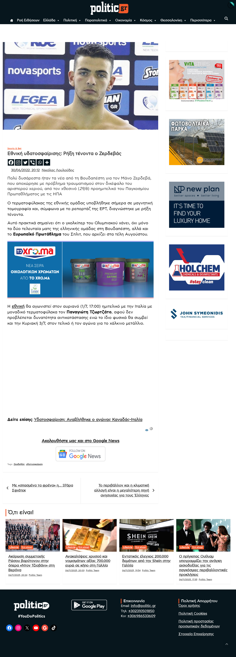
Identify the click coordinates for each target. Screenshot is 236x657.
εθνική (18, 306)
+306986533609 (141, 616)
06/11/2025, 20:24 (17, 575)
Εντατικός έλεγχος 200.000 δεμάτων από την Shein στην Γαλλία (146, 561)
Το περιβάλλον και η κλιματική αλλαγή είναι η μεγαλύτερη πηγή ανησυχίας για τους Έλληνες (121, 490)
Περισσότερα (203, 20)
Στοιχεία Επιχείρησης (196, 634)
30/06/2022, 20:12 (25, 170)
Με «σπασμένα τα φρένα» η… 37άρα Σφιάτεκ (42, 488)
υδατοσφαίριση (34, 464)
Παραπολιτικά (98, 20)
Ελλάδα (51, 20)
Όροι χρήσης (189, 606)
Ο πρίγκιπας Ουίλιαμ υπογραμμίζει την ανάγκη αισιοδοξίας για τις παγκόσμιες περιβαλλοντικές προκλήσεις (203, 566)
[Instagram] (18, 162)
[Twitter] (25, 162)
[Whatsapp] (40, 162)
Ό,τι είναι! (27, 547)
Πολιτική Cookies (192, 613)
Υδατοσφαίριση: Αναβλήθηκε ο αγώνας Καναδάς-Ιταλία (88, 420)
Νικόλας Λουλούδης (58, 170)
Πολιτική (72, 20)
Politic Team (35, 575)
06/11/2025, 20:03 (74, 570)
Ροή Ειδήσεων (28, 20)
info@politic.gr (143, 606)
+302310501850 (141, 611)
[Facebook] (11, 162)
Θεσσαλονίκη (173, 20)
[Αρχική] (11, 20)
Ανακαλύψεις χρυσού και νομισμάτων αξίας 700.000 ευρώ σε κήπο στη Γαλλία (87, 561)
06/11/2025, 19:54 (131, 570)
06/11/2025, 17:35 (188, 579)
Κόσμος (148, 20)
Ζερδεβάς (19, 464)
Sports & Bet (14, 148)
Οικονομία (125, 20)
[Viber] (32, 162)
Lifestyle (13, 547)
